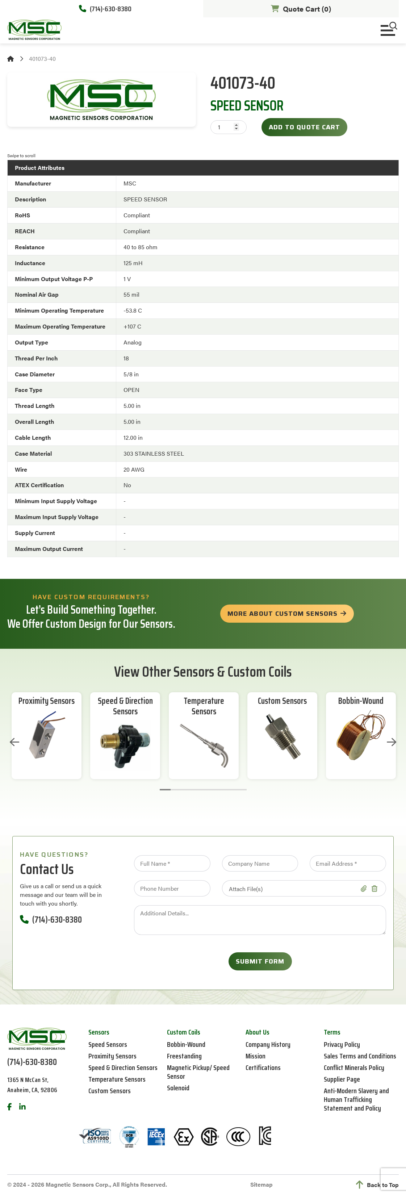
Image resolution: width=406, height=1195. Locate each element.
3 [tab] (186, 789)
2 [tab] (176, 789)
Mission (255, 1056)
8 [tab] (241, 789)
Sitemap (261, 1184)
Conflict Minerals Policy (354, 1067)
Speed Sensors (107, 1044)
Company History (268, 1044)
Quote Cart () (301, 8)
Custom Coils (183, 1032)
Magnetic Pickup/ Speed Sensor (198, 1072)
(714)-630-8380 (105, 8)
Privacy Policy (342, 1044)
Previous (14, 742)
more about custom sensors (282, 614)
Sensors (98, 1032)
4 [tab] (197, 789)
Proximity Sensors (46, 701)
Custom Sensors (282, 701)
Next (391, 742)
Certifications (263, 1067)
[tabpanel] (46, 735)
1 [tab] (165, 789)
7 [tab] (230, 789)
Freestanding (184, 1056)
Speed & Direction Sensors (125, 706)
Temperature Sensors (204, 706)
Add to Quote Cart (304, 127)
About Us (257, 1032)
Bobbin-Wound (361, 701)
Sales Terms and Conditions (360, 1056)
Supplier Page (342, 1079)
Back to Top (377, 1185)
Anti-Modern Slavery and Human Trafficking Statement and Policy (356, 1099)
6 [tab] (219, 789)
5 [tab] (208, 789)
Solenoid (178, 1088)
